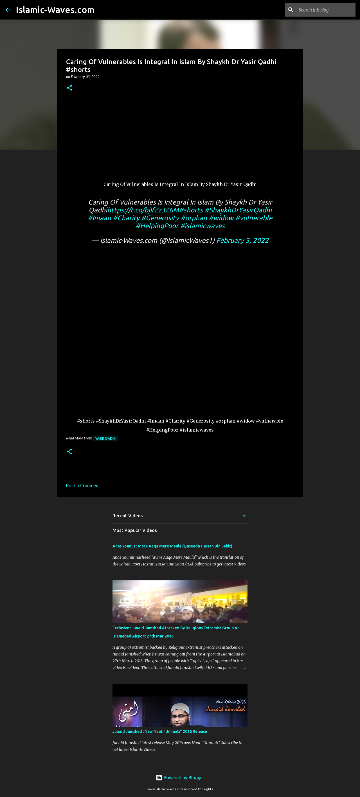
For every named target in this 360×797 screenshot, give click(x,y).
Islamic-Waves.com (55, 10)
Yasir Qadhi (105, 438)
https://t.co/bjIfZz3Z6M (143, 210)
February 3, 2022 (242, 240)
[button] (69, 88)
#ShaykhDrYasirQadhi (238, 210)
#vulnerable (253, 218)
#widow (221, 218)
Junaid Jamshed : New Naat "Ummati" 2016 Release (159, 731)
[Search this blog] (326, 10)
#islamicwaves (202, 226)
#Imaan (99, 218)
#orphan (194, 218)
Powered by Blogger (180, 777)
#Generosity (160, 218)
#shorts (191, 210)
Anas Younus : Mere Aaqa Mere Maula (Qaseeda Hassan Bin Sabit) (172, 546)
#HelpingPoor (157, 226)
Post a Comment (83, 485)
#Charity (126, 218)
